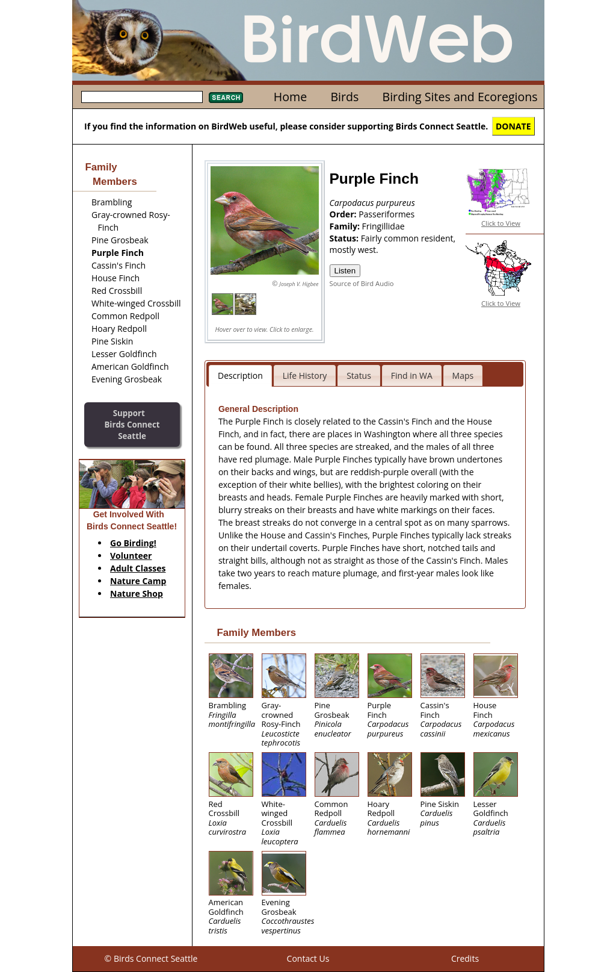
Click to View (500, 223)
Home (290, 97)
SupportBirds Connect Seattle (131, 424)
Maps (463, 375)
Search (226, 97)
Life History (305, 375)
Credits (465, 958)
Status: (345, 238)
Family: (346, 226)
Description (240, 375)
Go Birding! (133, 543)
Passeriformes (386, 214)
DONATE (513, 126)
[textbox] (142, 97)
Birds (344, 97)
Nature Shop (136, 593)
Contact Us (308, 958)
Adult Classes (138, 568)
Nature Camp (138, 581)
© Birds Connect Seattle (151, 958)
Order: (344, 214)
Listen (345, 270)
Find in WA (412, 375)
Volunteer (131, 555)
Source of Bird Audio (362, 283)
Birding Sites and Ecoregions (460, 97)
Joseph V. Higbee (298, 284)
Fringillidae (383, 226)
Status (358, 375)
